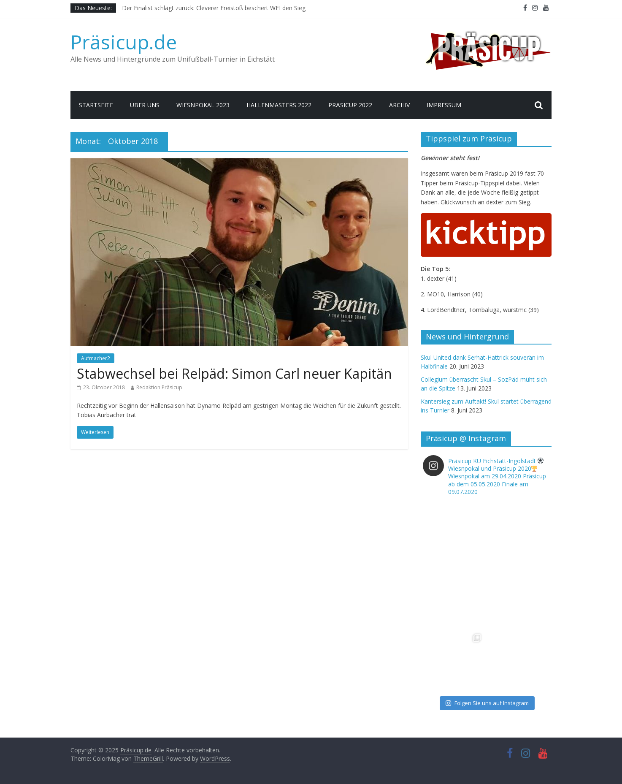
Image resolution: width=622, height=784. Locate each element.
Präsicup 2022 (350, 105)
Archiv (399, 105)
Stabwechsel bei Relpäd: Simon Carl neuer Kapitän (234, 373)
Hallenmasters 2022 (278, 105)
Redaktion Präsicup (159, 387)
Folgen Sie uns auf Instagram (487, 703)
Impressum (444, 105)
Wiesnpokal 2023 (203, 105)
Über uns (145, 105)
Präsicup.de (123, 42)
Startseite (96, 105)
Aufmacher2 (95, 358)
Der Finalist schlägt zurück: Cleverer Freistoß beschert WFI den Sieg (214, 8)
